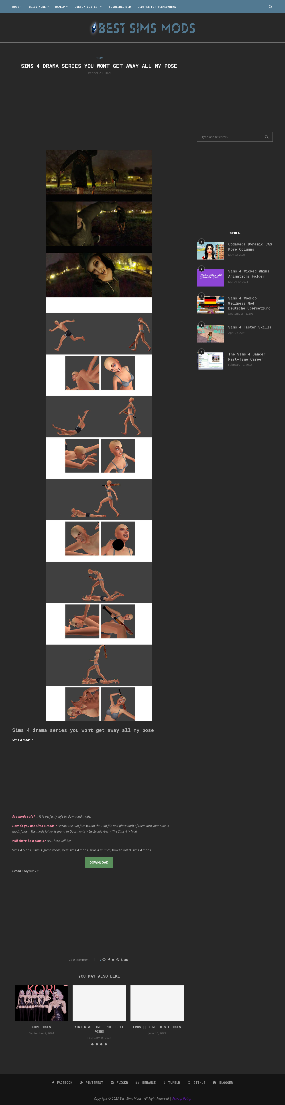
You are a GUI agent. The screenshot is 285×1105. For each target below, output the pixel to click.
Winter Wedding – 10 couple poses (99, 1029)
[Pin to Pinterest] (117, 960)
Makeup (60, 6)
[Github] (197, 1082)
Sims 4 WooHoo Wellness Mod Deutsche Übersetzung (249, 303)
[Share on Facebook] (109, 960)
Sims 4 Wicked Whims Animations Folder (248, 273)
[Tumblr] (171, 1082)
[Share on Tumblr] (122, 960)
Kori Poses (41, 1027)
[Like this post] (104, 960)
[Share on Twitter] (113, 960)
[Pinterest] (91, 1082)
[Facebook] (62, 1082)
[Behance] (146, 1082)
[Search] (270, 6)
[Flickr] (119, 1082)
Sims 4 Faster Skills (249, 327)
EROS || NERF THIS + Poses (157, 1027)
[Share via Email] (126, 960)
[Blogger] (223, 1082)
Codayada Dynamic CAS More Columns (250, 246)
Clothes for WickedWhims (157, 6)
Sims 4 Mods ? (22, 740)
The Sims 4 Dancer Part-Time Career (246, 356)
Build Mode (37, 6)
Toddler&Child (120, 6)
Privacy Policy (181, 1098)
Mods (15, 6)
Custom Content (87, 6)
